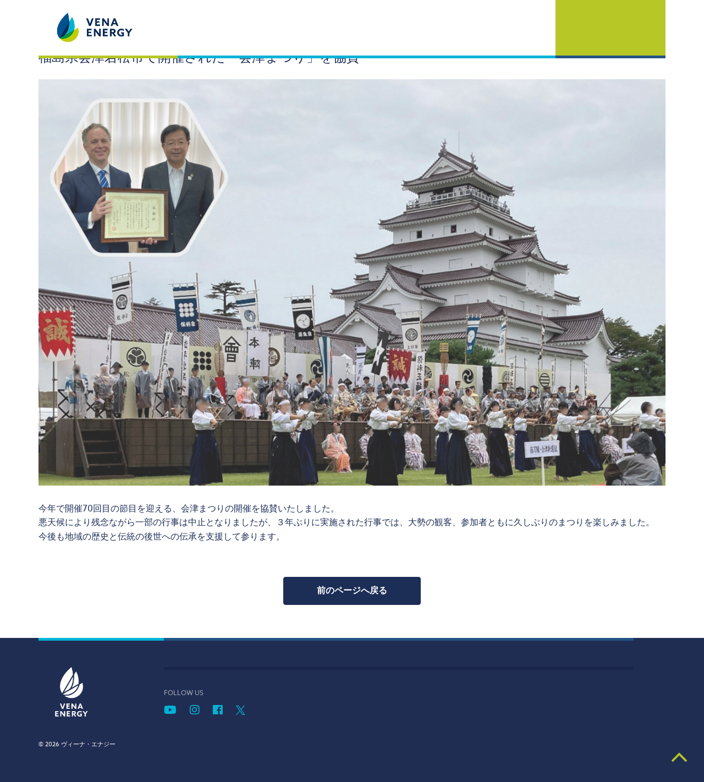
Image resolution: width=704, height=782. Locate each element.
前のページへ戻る (352, 590)
